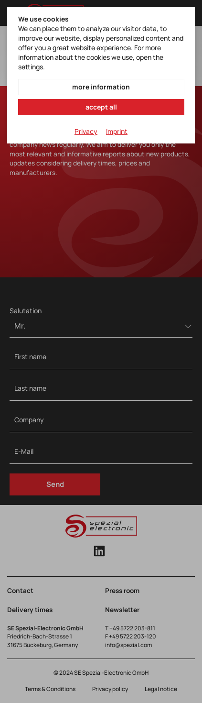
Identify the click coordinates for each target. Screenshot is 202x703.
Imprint (117, 131)
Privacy (85, 131)
